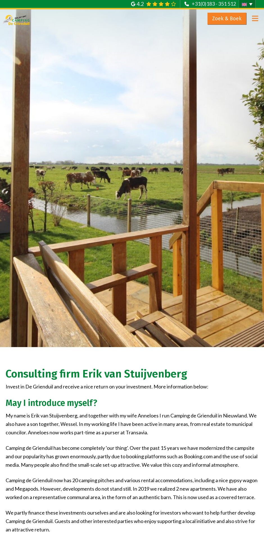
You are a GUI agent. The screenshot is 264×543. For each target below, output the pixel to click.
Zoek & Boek (227, 18)
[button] (247, 4)
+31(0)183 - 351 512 (214, 4)
